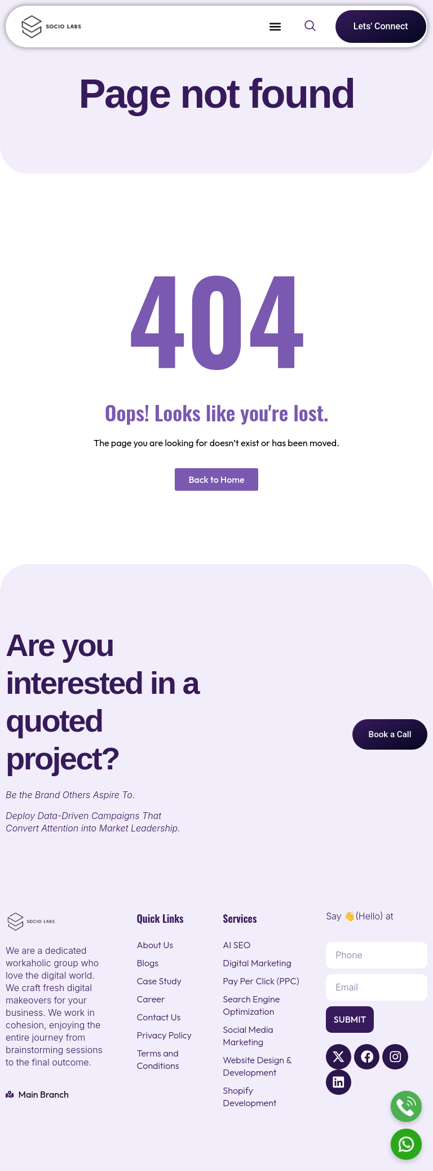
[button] (275, 26)
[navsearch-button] (310, 26)
